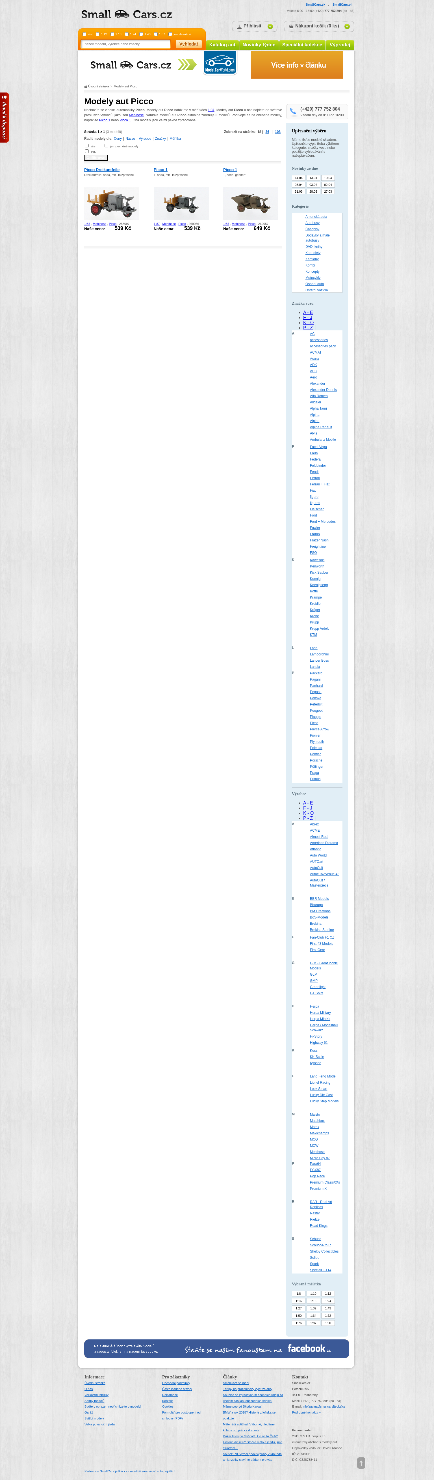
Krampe (316, 597)
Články (230, 1376)
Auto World (318, 855)
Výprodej (340, 45)
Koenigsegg (319, 585)
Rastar (315, 1213)
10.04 (328, 178)
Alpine (314, 421)
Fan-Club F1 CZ (322, 937)
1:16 (298, 1301)
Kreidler (316, 604)
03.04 (313, 184)
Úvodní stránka (98, 86)
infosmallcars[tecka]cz (324, 1406)
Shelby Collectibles (324, 1251)
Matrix (314, 1127)
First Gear (317, 950)
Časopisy (312, 229)
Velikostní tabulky (96, 1395)
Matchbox (317, 1121)
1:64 (313, 1315)
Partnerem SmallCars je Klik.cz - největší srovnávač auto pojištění (129, 1471)
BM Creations (320, 911)
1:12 (104, 34)
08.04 (299, 184)
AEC (313, 371)
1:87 (162, 34)
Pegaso (316, 692)
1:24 (133, 34)
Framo (315, 534)
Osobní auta (314, 284)
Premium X (318, 1189)
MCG (314, 1139)
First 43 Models (321, 944)
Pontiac (315, 754)
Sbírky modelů (94, 1400)
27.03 (328, 191)
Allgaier (315, 402)
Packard (316, 673)
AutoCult (316, 868)
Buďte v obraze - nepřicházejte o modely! (112, 1406)
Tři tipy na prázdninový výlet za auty (247, 1389)
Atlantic (315, 849)
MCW (314, 1146)
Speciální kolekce (302, 45)
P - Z (308, 327)
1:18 (118, 34)
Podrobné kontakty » (306, 1412)
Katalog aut (222, 45)
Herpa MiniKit (320, 1019)
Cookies (167, 1406)
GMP (314, 981)
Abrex (314, 824)
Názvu (130, 139)
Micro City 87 (320, 1158)
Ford (313, 515)
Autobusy (312, 223)
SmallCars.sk (315, 4)
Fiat (313, 490)
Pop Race (317, 1176)
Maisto (315, 1115)
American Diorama (324, 843)
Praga (314, 773)
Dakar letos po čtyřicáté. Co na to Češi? (250, 1436)
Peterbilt (316, 704)
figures (315, 503)
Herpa (314, 1006)
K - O (308, 322)
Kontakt (167, 1400)
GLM (313, 974)
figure (314, 497)
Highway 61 (319, 1043)
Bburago (316, 905)
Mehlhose (136, 115)
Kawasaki (317, 560)
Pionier (315, 735)
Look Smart (318, 1089)
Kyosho (315, 1063)
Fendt (314, 472)
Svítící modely (94, 1418)
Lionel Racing (320, 1083)
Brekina (316, 924)
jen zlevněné (182, 34)
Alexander (317, 384)
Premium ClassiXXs (325, 1182)
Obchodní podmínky (176, 1383)
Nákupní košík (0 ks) (317, 25)
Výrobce (145, 139)
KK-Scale (317, 1057)
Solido (314, 1258)
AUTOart (316, 862)
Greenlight (318, 987)
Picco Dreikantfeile (102, 169)
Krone (314, 616)
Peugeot (316, 711)
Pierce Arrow (319, 729)
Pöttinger (317, 767)
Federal (316, 459)
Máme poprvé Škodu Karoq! (242, 1406)
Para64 (315, 1164)
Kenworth (317, 566)
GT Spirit (316, 993)
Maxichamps (319, 1133)
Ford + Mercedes (323, 522)
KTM (313, 635)
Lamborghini (319, 654)
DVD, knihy (313, 247)
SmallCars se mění (236, 1383)
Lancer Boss (319, 660)
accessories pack (323, 346)
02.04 (328, 184)
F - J (307, 317)
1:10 (313, 1293)
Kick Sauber (319, 573)
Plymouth (317, 742)
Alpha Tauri (318, 408)
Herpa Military (320, 1013)
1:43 (147, 34)
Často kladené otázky (177, 1389)
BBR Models (319, 899)
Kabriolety (312, 253)
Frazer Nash (319, 540)
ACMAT (316, 352)
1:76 (298, 1323)
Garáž (88, 1412)
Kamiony (312, 259)
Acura (314, 359)
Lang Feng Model (323, 1076)
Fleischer (317, 509)
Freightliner (318, 546)
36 (267, 132)
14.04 (299, 178)
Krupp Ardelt (319, 629)
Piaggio (315, 717)
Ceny (118, 139)
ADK (313, 365)
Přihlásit (252, 25)
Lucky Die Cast (321, 1095)
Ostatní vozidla (316, 290)
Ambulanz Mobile (323, 440)
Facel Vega (318, 447)
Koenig (315, 579)
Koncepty (312, 272)
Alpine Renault (321, 427)
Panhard (316, 686)
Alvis (313, 433)
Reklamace (170, 1395)
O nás (88, 1389)
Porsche (316, 760)
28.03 (313, 191)
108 (278, 132)
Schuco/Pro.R (320, 1245)
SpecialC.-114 (320, 1270)
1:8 (298, 1293)
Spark (314, 1264)
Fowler (315, 528)
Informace (94, 1376)
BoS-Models (319, 917)
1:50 (298, 1315)
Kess (314, 1051)
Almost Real (319, 837)
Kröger (315, 610)
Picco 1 (104, 120)
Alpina (314, 415)
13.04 (313, 178)
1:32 (313, 1308)
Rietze (315, 1219)
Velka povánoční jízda (99, 1424)
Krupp (314, 622)
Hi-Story (316, 1036)
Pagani (315, 679)
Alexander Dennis (323, 390)
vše (90, 34)
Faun (314, 453)
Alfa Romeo (319, 396)
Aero (313, 377)
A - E (308, 312)
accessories (319, 340)
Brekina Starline (322, 930)
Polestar (316, 748)
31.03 (299, 191)
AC (312, 334)
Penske (315, 698)
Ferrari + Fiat (319, 484)
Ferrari (315, 478)
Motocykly (312, 278)
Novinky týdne (258, 45)
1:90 (328, 1323)
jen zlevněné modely (124, 146)
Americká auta (316, 217)
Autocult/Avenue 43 (324, 874)
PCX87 (315, 1170)
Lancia (315, 667)
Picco (112, 223)
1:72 (328, 1315)
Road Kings (318, 1226)
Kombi (310, 265)
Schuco (315, 1239)
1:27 (298, 1308)
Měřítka (175, 139)
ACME (315, 830)
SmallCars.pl (342, 4)
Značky (160, 139)
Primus (315, 779)
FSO (313, 553)
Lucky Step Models (324, 1101)
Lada (314, 648)
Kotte (314, 591)
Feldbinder (318, 466)
